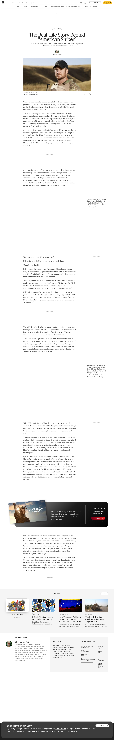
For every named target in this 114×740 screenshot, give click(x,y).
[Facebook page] (7, 709)
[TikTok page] (24, 709)
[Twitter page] (11, 709)
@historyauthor (20, 591)
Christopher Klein (20, 575)
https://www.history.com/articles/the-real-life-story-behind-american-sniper (88, 592)
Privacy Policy (71, 731)
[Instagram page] (20, 709)
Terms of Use (60, 729)
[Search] (81, 3)
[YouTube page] (15, 709)
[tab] (18, 6)
